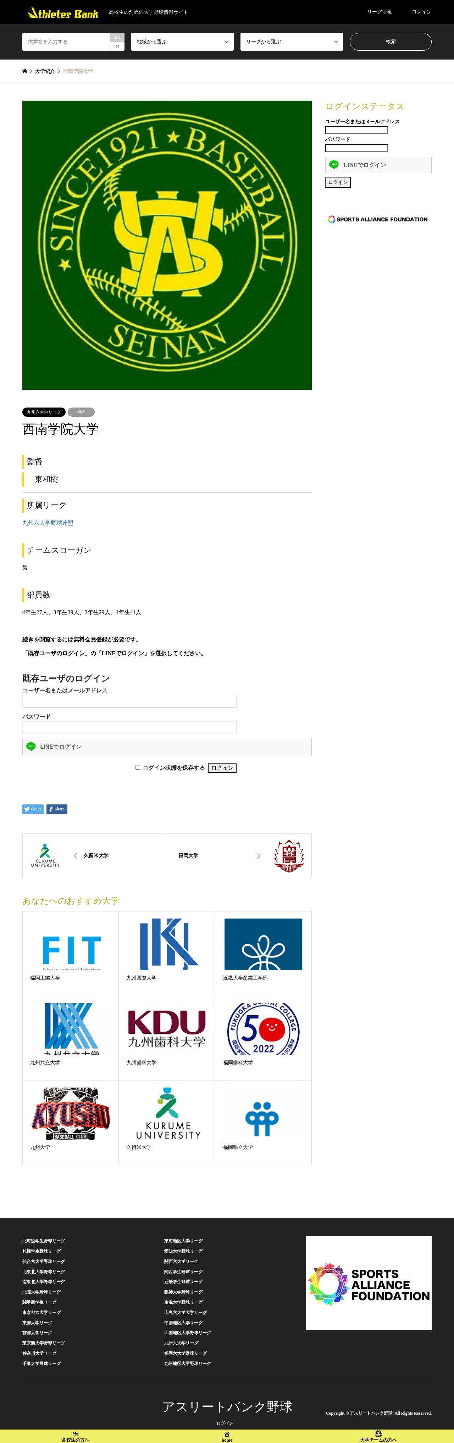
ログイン (422, 12)
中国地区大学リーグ (183, 1322)
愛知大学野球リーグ (183, 1251)
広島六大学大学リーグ (185, 1312)
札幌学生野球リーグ (41, 1251)
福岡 (81, 412)
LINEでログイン (54, 746)
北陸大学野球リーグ (41, 1292)
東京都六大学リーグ (41, 1312)
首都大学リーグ (37, 1332)
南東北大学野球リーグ (43, 1281)
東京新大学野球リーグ (43, 1343)
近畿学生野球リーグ (183, 1281)
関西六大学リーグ (181, 1261)
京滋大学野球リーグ (183, 1302)
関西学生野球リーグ (183, 1271)
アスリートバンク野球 (227, 1407)
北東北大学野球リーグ (43, 1271)
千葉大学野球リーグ (41, 1363)
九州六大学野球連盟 (47, 523)
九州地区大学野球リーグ (187, 1363)
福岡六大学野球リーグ (185, 1353)
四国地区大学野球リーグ (187, 1332)
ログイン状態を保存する (174, 768)
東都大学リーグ (37, 1322)
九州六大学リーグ (44, 412)
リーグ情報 (379, 12)
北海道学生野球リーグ (43, 1241)
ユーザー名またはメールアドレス (64, 690)
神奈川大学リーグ (39, 1353)
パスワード (36, 717)
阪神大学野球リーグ (183, 1292)
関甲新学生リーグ (39, 1302)
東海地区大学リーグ (183, 1241)
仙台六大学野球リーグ (43, 1261)
